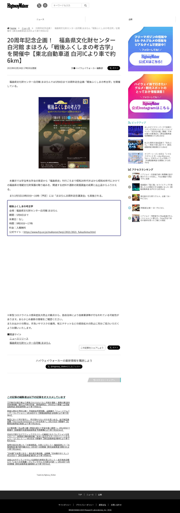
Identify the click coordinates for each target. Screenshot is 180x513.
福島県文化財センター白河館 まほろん (30, 343)
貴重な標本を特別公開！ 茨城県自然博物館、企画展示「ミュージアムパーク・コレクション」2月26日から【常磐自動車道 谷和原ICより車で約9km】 (38, 413)
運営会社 (102, 502)
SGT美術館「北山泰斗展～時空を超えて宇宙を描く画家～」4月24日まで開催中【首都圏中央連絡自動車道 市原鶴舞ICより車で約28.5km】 (38, 429)
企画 (135, 19)
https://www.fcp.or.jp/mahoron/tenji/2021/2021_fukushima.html (60, 232)
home (11, 28)
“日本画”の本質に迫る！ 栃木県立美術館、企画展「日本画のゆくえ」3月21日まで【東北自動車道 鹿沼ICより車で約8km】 (38, 454)
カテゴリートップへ (104, 379)
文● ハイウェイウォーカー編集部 (87, 68)
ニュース (45, 19)
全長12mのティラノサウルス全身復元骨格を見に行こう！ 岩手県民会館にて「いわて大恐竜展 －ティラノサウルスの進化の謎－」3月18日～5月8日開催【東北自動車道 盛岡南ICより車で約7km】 (38, 462)
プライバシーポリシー (85, 502)
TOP (80, 492)
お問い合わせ (116, 502)
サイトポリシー (65, 502)
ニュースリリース (19, 338)
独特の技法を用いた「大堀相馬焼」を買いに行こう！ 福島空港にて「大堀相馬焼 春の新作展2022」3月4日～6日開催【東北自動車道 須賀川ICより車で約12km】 (38, 447)
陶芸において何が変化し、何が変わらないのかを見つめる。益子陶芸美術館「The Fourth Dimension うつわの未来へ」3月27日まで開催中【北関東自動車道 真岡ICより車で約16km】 (38, 422)
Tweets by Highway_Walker (46, 475)
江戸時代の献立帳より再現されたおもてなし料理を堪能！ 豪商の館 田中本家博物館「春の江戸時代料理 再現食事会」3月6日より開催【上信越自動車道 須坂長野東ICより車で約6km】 (38, 405)
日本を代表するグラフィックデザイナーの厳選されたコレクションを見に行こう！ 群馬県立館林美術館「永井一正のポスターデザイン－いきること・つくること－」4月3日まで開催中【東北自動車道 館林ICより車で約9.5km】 (38, 437)
